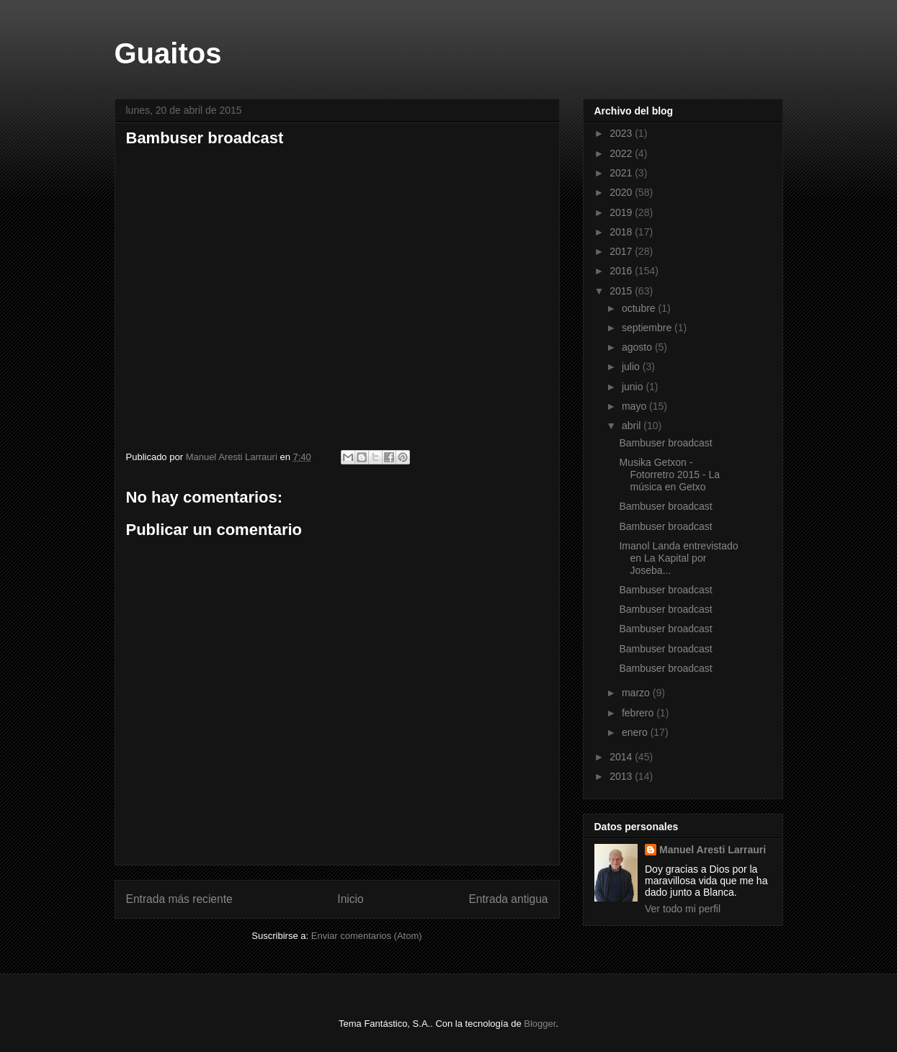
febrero (639, 713)
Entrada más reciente (179, 899)
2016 (622, 271)
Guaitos (168, 53)
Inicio (350, 899)
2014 (622, 757)
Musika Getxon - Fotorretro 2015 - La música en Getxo (669, 475)
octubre (640, 308)
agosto (638, 347)
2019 (622, 212)
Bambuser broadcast (292, 292)
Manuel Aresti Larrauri (712, 849)
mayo (635, 406)
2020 (622, 192)
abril (632, 425)
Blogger (539, 1023)
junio (634, 386)
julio (632, 366)
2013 (622, 776)
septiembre (648, 327)
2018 (622, 232)
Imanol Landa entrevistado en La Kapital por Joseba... (678, 558)
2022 (622, 153)
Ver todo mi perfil (682, 908)
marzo (637, 692)
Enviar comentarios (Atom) (366, 935)
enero (636, 732)
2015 (622, 291)
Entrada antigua (508, 899)
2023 (622, 133)
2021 (622, 173)
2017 (622, 251)
